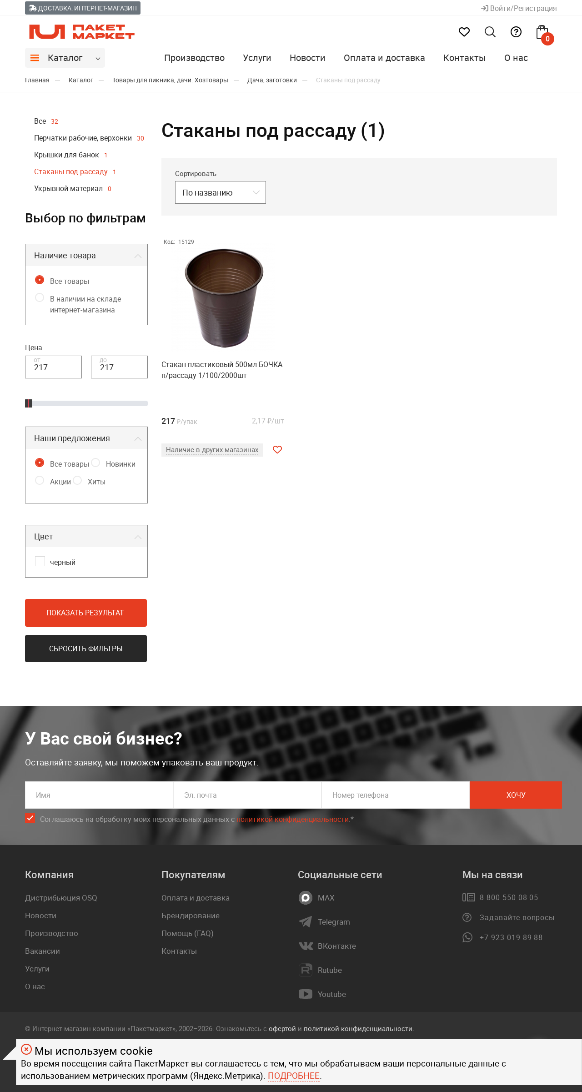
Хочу (516, 795)
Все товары (69, 281)
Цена (33, 347)
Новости (308, 57)
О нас (516, 57)
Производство (194, 57)
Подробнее (294, 1076)
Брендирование (190, 915)
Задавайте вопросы (517, 917)
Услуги (257, 57)
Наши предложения (72, 438)
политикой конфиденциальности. (359, 1028)
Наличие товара (65, 255)
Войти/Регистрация (519, 8)
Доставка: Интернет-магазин (83, 8)
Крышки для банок (71, 155)
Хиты (96, 482)
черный (62, 562)
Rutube (330, 970)
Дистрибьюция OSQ (61, 897)
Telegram (334, 922)
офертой (282, 1028)
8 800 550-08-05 (509, 897)
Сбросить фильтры (86, 649)
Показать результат (85, 613)
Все (46, 121)
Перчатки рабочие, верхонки (89, 138)
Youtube (332, 994)
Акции (60, 482)
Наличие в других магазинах (212, 449)
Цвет (43, 536)
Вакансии (42, 951)
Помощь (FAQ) (187, 933)
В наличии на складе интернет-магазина (85, 304)
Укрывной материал (72, 188)
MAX (326, 898)
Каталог (65, 57)
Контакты (464, 57)
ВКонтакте (337, 946)
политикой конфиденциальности (292, 819)
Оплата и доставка (384, 57)
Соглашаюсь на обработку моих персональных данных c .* (197, 819)
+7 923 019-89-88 (511, 937)
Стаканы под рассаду (75, 171)
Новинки (120, 464)
